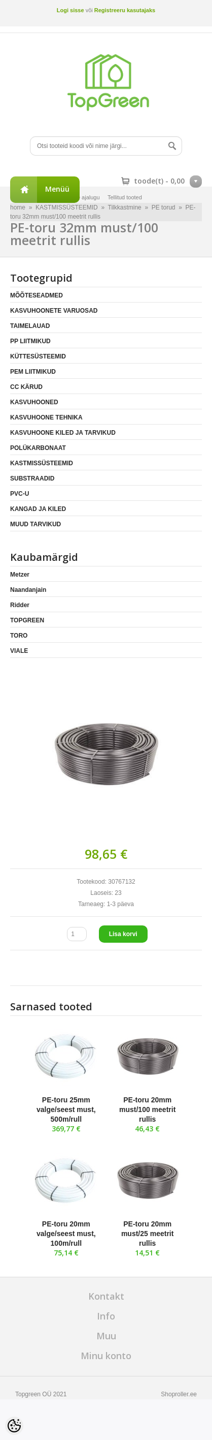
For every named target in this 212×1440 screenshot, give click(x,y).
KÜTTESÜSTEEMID (38, 356)
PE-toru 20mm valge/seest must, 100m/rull (66, 1233)
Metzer (19, 574)
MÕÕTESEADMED (36, 295)
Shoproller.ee (179, 1394)
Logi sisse (70, 10)
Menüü (57, 189)
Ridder (19, 605)
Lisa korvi (123, 934)
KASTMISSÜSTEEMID (41, 463)
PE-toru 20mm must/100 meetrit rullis (147, 1109)
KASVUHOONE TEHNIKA (46, 417)
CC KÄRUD (26, 387)
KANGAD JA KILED (38, 509)
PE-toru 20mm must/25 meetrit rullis (147, 1233)
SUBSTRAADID (32, 478)
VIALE (19, 650)
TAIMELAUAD (30, 325)
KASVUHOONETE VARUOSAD (53, 310)
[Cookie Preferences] (14, 1426)
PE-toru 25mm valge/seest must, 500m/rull (66, 1109)
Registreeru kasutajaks (124, 10)
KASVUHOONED (34, 402)
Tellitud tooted (125, 197)
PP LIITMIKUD (30, 341)
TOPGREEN (27, 620)
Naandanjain (28, 589)
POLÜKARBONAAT (38, 448)
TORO (18, 635)
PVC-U (19, 493)
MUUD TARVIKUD (35, 524)
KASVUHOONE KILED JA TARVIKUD (63, 432)
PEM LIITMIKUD (33, 371)
